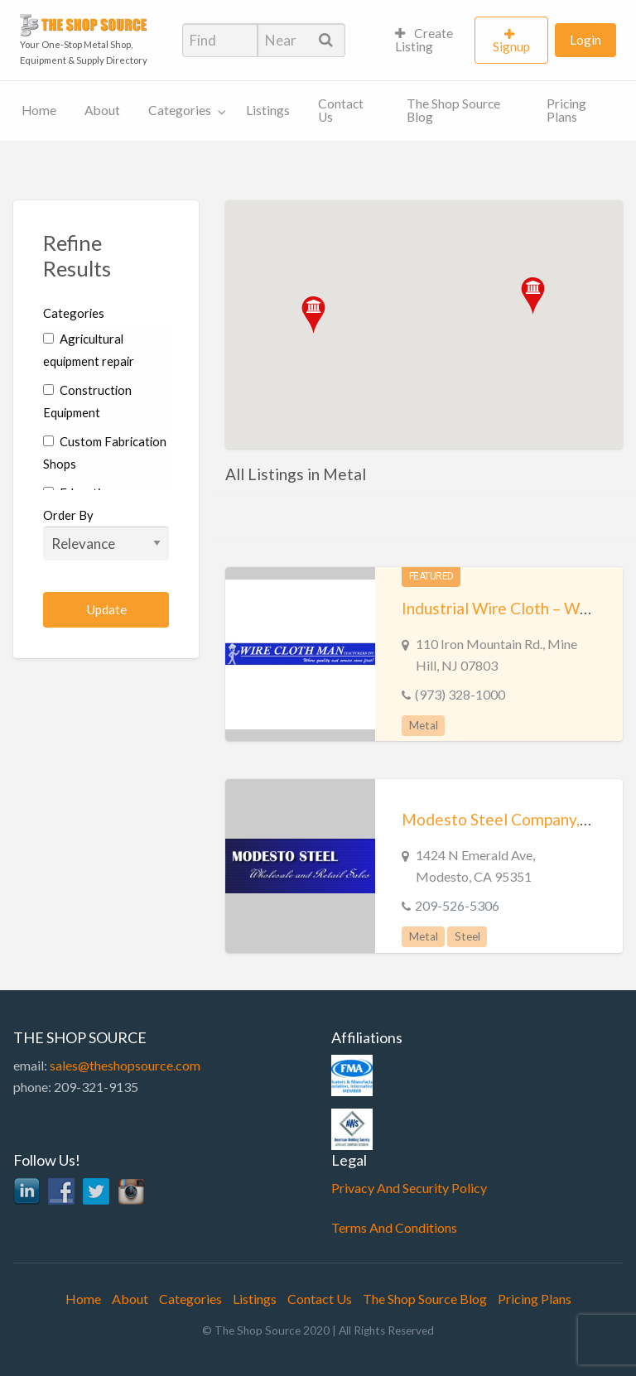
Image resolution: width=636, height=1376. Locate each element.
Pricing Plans (566, 110)
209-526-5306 (457, 905)
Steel (467, 936)
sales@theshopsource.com (125, 1065)
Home (39, 110)
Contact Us (341, 110)
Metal (423, 725)
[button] (532, 296)
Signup (511, 46)
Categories (179, 110)
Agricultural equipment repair (88, 349)
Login (585, 39)
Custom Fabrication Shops (104, 452)
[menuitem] (428, 41)
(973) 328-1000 (460, 694)
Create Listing (424, 40)
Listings (268, 110)
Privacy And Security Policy (409, 1188)
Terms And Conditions (394, 1227)
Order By (106, 534)
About (102, 110)
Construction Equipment (87, 401)
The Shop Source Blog (453, 110)
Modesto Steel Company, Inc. (504, 819)
